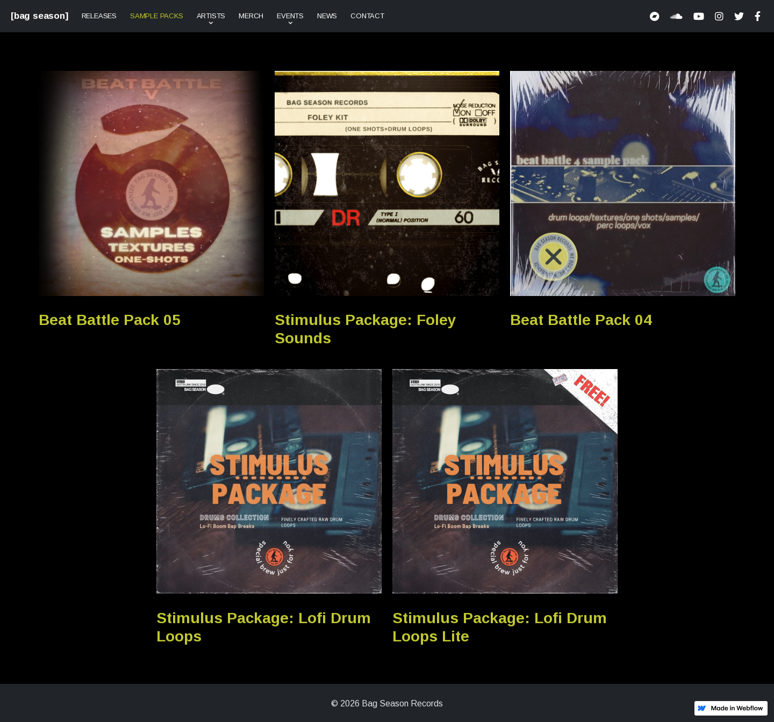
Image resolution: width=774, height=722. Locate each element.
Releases (99, 16)
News (327, 16)
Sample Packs (156, 16)
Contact (367, 16)
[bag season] (39, 16)
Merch (251, 16)
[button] (211, 16)
